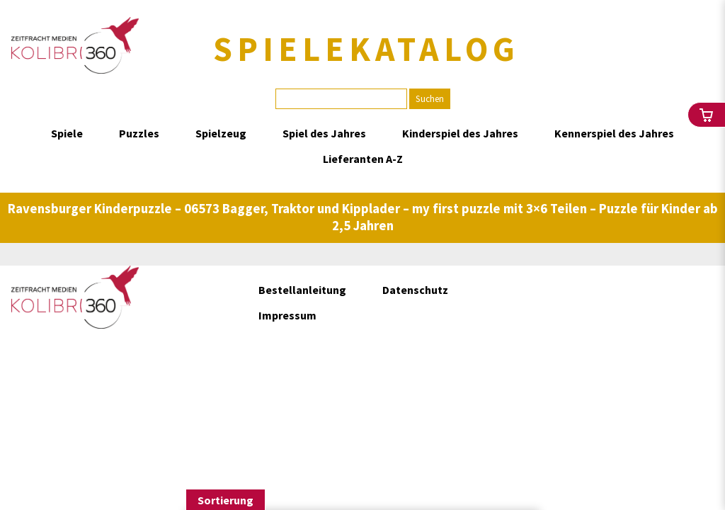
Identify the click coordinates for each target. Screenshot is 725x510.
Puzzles (139, 133)
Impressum (287, 315)
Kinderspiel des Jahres (460, 133)
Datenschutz (415, 290)
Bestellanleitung (302, 290)
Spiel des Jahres (324, 133)
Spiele (67, 133)
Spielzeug (220, 133)
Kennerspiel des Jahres (614, 133)
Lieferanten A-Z (363, 159)
